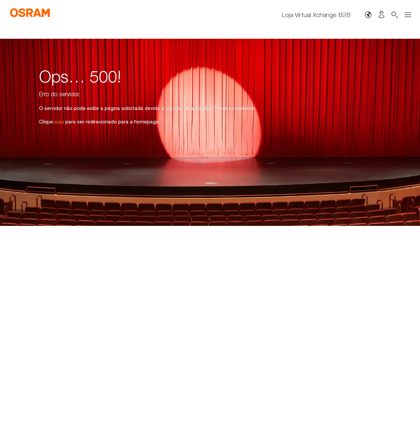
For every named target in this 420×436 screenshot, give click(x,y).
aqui (59, 121)
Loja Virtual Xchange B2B (316, 14)
